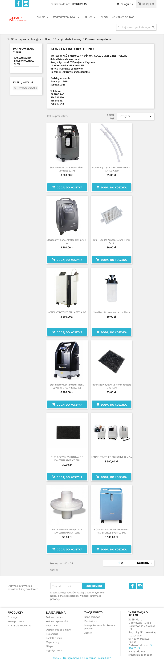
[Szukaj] (136, 27)
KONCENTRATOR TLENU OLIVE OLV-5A (111, 457)
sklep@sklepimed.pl (140, 654)
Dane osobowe (92, 616)
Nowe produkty (16, 621)
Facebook (18, 3)
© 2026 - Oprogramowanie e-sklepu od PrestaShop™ (82, 657)
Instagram (26, 3)
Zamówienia (90, 621)
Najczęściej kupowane (19, 625)
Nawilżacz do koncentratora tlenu (111, 312)
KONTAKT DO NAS (123, 17)
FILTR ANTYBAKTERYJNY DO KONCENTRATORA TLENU (67, 531)
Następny (145, 563)
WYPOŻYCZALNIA (64, 17)
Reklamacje (52, 633)
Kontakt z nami (54, 637)
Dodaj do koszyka (67, 187)
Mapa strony (52, 642)
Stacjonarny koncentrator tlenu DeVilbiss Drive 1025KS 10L (67, 386)
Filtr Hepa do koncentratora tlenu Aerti (111, 241)
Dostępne (135, 116)
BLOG (104, 17)
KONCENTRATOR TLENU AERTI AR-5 (67, 312)
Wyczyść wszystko (25, 87)
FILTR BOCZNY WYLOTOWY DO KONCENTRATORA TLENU (67, 459)
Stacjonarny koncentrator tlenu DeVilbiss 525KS (67, 169)
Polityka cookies (54, 617)
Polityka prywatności (57, 621)
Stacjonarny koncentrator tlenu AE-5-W (67, 241)
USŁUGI (90, 17)
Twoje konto (93, 612)
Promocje (12, 617)
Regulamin (52, 625)
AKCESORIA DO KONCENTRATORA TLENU (24, 61)
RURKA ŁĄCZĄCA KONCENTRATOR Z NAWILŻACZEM (111, 169)
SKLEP (43, 17)
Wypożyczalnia (54, 650)
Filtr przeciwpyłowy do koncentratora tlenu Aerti (111, 386)
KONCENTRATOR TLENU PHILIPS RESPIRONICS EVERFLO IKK (111, 531)
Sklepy (49, 646)
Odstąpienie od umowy (58, 629)
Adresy (88, 632)
